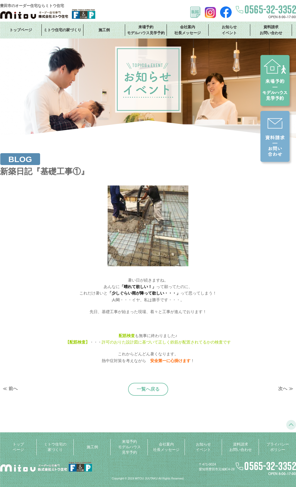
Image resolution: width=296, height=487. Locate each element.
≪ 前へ (10, 388)
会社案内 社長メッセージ (187, 30)
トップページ (20, 30)
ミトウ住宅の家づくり (62, 30)
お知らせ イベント (229, 30)
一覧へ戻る (148, 389)
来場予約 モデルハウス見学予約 (146, 30)
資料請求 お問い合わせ (271, 30)
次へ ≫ (285, 388)
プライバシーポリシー (277, 447)
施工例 (104, 30)
